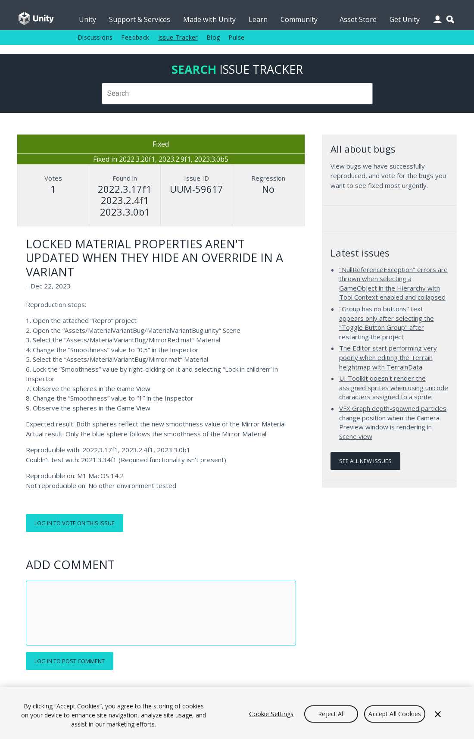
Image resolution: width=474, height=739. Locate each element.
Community (299, 19)
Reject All (331, 714)
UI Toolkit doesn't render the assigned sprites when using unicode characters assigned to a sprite (393, 387)
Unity (87, 19)
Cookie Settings (271, 714)
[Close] (438, 714)
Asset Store (358, 19)
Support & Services (139, 19)
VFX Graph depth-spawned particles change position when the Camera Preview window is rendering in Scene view (392, 422)
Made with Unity (209, 19)
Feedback (135, 37)
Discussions (95, 37)
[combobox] (237, 93)
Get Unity (405, 19)
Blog (213, 37)
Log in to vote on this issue (74, 523)
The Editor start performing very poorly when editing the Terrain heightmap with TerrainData (388, 357)
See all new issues (365, 461)
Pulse (236, 37)
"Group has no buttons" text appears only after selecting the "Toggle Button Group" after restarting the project (386, 322)
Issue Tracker (178, 37)
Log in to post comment (69, 661)
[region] (237, 713)
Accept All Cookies (394, 714)
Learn (258, 19)
